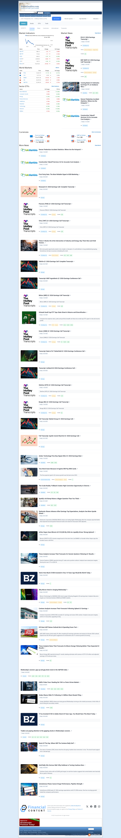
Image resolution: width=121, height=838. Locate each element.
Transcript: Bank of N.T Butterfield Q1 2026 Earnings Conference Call (62, 351)
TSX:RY (64, 341)
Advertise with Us (24, 834)
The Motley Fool (86, 45)
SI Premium (27, 15)
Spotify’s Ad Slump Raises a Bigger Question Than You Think (59, 498)
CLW (38, 737)
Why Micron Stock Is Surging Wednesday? (53, 590)
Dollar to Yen (40, 140)
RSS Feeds (33, 15)
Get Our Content (42, 832)
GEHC (48, 676)
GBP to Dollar (81, 135)
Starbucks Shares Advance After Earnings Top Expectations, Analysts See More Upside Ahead (67, 512)
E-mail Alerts (39, 15)
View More (97, 33)
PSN (62, 214)
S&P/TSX (25, 82)
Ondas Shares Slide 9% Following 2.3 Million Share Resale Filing (61, 695)
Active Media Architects (81, 835)
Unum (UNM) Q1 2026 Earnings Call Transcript (55, 331)
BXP (85, 76)
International (54, 28)
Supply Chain (95, 49)
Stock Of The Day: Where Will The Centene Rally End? (57, 743)
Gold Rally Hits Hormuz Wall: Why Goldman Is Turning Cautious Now (62, 765)
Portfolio (45, 15)
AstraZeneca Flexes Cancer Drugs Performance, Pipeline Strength (61, 784)
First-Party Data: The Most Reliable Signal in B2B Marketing (59, 174)
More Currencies (96, 132)
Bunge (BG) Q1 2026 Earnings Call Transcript (54, 402)
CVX (52, 492)
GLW (94, 92)
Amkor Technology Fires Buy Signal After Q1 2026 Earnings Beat (61, 456)
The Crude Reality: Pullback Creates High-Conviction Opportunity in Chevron (65, 486)
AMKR (52, 462)
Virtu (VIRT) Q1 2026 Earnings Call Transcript (54, 221)
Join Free (22, 15)
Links (21, 832)
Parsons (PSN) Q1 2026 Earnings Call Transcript (55, 204)
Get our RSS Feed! (94, 835)
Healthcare (22, 101)
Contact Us (32, 834)
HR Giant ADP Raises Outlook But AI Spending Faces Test (58, 627)
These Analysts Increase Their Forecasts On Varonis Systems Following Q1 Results (67, 554)
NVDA (56, 462)
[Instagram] (99, 808)
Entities (25, 832)
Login (49, 15)
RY (61, 341)
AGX (65, 255)
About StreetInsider (32, 832)
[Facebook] (91, 808)
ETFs (39, 23)
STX (70, 602)
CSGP (39, 676)
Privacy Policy (71, 809)
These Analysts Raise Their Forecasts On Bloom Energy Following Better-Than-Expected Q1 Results (69, 647)
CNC (51, 621)
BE (50, 660)
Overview (32, 28)
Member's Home (28, 830)
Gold (21, 59)
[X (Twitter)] (87, 808)
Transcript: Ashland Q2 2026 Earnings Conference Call (57, 368)
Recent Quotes (69, 18)
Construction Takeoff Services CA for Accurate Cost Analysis (89, 117)
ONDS (51, 707)
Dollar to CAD (81, 140)
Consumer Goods (24, 94)
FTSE (25, 73)
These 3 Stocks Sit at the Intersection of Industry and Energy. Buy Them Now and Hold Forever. (67, 242)
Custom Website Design (70, 835)
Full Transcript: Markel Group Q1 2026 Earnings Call (56, 419)
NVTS (68, 255)
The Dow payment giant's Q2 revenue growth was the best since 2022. (59, 475)
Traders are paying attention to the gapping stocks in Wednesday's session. (46, 731)
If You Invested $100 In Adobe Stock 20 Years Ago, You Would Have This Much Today (68, 714)
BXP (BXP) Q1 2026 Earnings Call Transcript (90, 61)
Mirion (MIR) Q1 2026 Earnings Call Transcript (55, 295)
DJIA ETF (21, 51)
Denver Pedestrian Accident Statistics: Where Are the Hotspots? (90, 101)
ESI (85, 53)
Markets (23, 23)
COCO (41, 737)
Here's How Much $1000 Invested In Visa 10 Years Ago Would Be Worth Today (65, 573)
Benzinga (42, 197)
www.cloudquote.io (76, 805)
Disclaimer (38, 834)
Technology (22, 106)
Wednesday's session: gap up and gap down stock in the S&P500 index (45, 670)
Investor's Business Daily (45, 479)
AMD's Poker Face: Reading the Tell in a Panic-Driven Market (59, 682)
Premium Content (37, 830)
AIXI (33, 737)
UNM (68, 341)
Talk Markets (85, 109)
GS (50, 777)
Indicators (95, 18)
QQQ (21, 56)
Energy (21, 96)
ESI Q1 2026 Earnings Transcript (88, 38)
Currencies (46, 28)
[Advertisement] (69, 7)
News (38, 28)
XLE (54, 492)
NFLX (52, 505)
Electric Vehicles (55, 255)
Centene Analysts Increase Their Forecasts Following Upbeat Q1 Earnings (64, 608)
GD (45, 676)
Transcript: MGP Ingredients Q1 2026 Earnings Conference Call (60, 278)
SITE (62, 395)
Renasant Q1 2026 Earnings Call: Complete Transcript (57, 187)
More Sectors (55, 86)
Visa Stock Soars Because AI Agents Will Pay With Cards (58, 469)
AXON (33, 676)
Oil (20, 61)
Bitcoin (21, 63)
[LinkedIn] (95, 808)
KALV (44, 737)
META (97, 92)
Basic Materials (23, 91)
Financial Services (24, 99)
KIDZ (47, 737)
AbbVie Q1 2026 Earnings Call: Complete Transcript (56, 261)
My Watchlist (82, 18)
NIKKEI (25, 77)
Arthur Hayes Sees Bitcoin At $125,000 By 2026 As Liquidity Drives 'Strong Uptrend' (67, 532)
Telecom (22, 108)
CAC (25, 75)
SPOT (55, 505)
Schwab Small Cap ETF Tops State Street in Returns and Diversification (63, 312)
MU (68, 602)
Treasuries (64, 28)
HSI (24, 80)
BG (61, 412)
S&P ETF (21, 54)
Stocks (32, 23)
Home (21, 830)
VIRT (62, 231)
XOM (57, 492)
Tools (46, 23)
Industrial (22, 104)
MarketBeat (85, 92)
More (57, 67)
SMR (71, 255)
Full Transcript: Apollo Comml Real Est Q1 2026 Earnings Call (60, 436)
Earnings (94, 72)
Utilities (21, 111)
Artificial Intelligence (88, 49)
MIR (62, 306)
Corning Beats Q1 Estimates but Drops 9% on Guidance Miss (90, 85)
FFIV (42, 676)
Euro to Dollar (39, 135)
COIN (36, 676)
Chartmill (24, 676)
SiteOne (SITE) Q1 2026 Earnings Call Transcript (55, 385)
